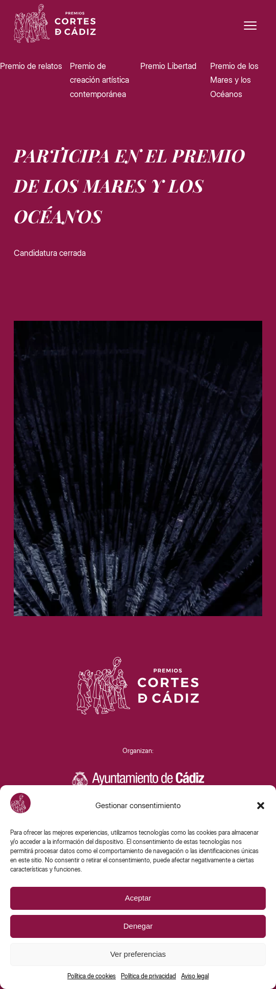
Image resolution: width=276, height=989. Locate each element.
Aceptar (138, 897)
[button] (261, 805)
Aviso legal (195, 976)
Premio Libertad (168, 66)
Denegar (138, 926)
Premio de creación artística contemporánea (99, 80)
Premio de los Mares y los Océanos (234, 80)
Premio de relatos (31, 66)
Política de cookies (91, 976)
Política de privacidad (148, 976)
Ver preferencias (138, 954)
